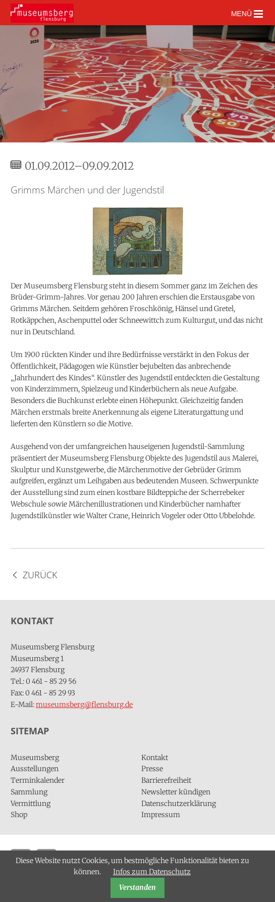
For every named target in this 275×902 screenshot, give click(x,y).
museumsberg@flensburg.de (84, 704)
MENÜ (247, 14)
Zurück (40, 575)
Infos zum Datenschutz (152, 871)
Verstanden (137, 887)
